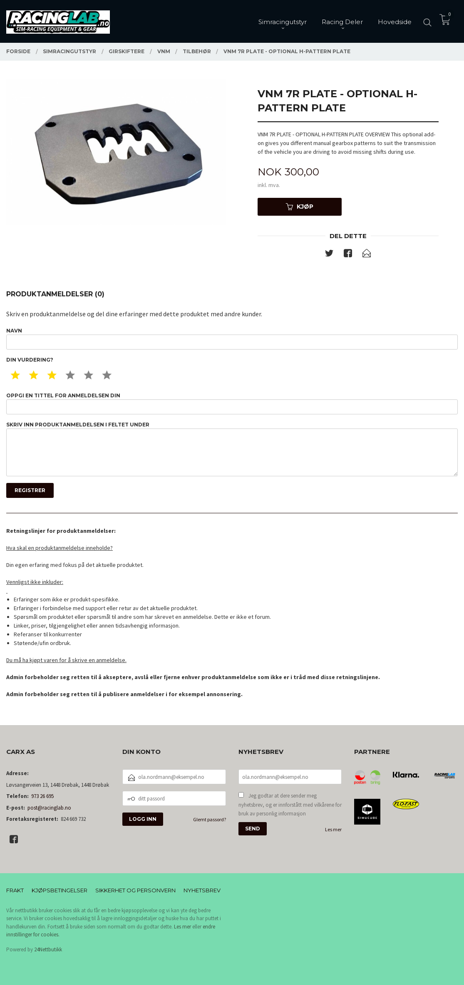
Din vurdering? (29, 360)
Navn (232, 339)
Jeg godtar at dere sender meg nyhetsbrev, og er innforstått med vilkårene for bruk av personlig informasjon (290, 804)
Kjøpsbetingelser (59, 890)
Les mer (333, 829)
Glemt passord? (209, 819)
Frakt (15, 890)
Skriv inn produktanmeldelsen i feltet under (232, 449)
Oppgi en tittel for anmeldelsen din (232, 403)
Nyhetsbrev (202, 890)
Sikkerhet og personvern (135, 890)
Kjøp (299, 206)
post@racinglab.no (49, 807)
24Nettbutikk (48, 949)
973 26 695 (42, 796)
